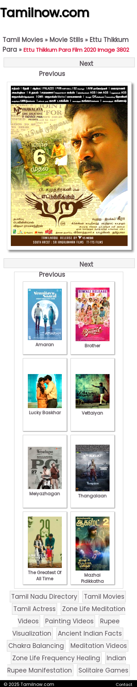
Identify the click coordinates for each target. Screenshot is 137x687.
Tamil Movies (23, 39)
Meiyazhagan (45, 490)
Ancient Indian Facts (90, 633)
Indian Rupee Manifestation (66, 664)
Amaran (45, 341)
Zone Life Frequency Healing (56, 658)
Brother (93, 342)
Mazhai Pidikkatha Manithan (93, 578)
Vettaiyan (93, 410)
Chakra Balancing (36, 645)
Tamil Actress (34, 609)
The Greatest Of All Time (45, 572)
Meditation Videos (98, 645)
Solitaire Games (103, 670)
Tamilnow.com (44, 12)
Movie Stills (66, 39)
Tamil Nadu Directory (44, 596)
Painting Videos (69, 621)
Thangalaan (93, 493)
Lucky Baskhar (45, 409)
